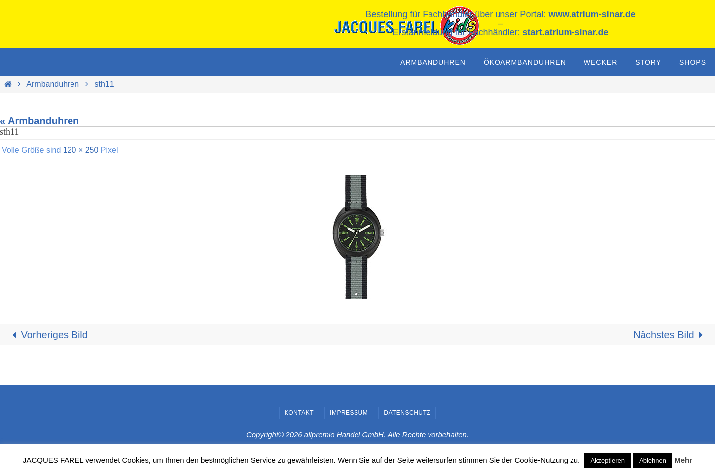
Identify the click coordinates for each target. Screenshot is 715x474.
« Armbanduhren (39, 120)
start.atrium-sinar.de (566, 32)
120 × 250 (81, 150)
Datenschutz (407, 412)
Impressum (349, 412)
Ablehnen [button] (652, 460)
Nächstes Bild (670, 334)
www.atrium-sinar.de (591, 14)
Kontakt (299, 412)
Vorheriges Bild (47, 334)
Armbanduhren (52, 84)
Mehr (683, 460)
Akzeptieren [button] (607, 460)
